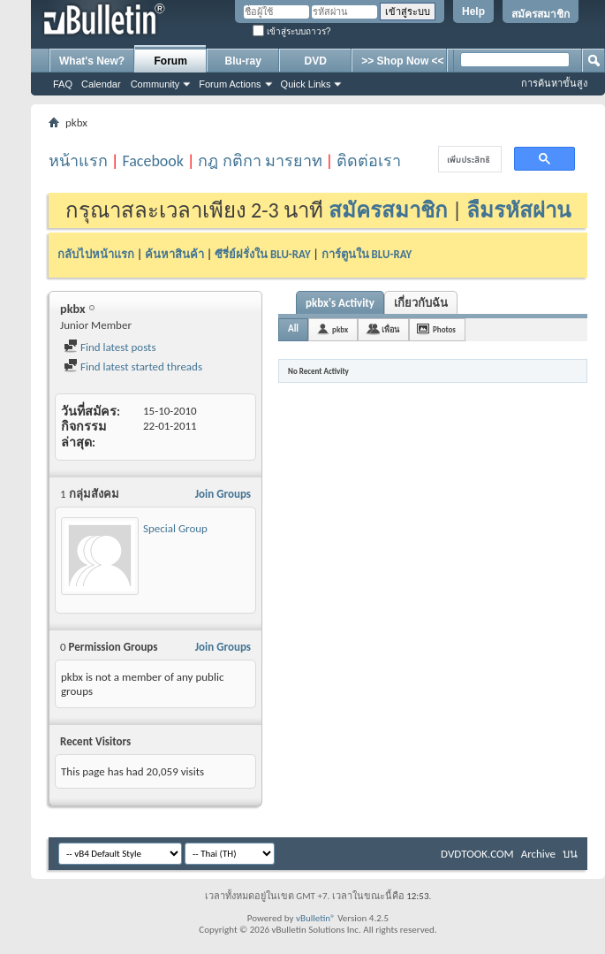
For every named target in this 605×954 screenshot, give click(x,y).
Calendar (101, 84)
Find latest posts (110, 347)
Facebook (153, 161)
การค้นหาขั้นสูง (554, 83)
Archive (538, 853)
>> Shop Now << (402, 61)
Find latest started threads (133, 366)
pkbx (340, 329)
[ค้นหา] (468, 159)
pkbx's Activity (340, 302)
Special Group (175, 528)
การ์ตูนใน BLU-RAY (366, 254)
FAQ (62, 84)
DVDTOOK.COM (477, 853)
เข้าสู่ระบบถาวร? (291, 31)
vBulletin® (316, 918)
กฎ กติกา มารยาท (259, 161)
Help (473, 11)
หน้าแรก (78, 161)
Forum (171, 61)
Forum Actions (230, 84)
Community (155, 84)
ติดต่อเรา (369, 161)
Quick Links (306, 84)
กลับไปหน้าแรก (95, 254)
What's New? (92, 61)
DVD (316, 61)
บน (570, 853)
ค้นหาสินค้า (174, 254)
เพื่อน (390, 329)
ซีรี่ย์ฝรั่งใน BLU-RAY (263, 254)
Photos (444, 329)
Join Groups (223, 493)
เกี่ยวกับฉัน (421, 302)
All (293, 328)
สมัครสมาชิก (540, 14)
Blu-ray (243, 61)
